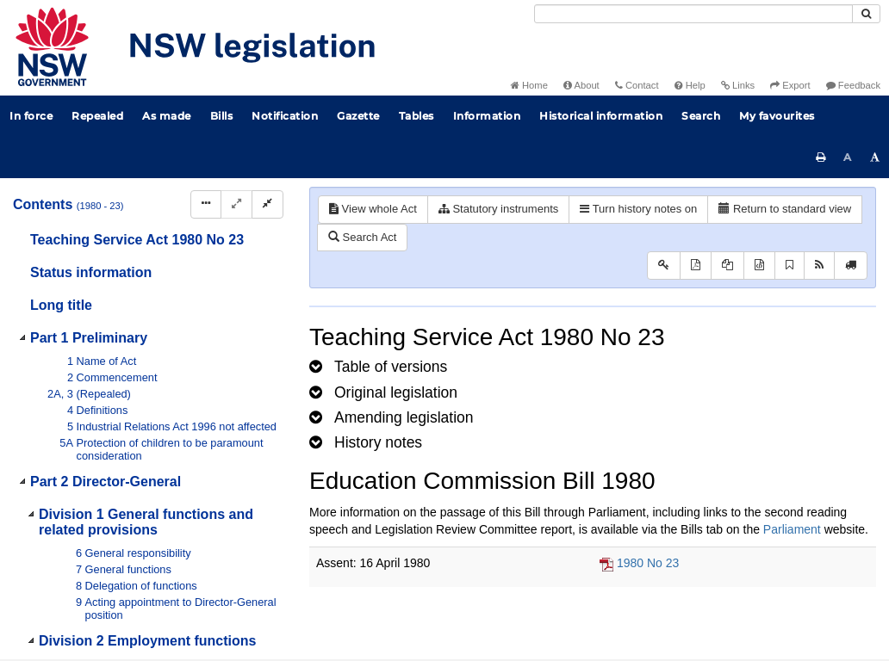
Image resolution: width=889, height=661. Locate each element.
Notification (285, 115)
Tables (416, 115)
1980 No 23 (648, 563)
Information (487, 115)
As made (166, 115)
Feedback (853, 85)
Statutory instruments (498, 208)
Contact (637, 85)
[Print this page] (821, 157)
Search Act (362, 237)
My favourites (777, 115)
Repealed (97, 115)
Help (690, 85)
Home (529, 85)
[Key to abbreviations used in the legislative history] (664, 265)
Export (790, 85)
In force (31, 115)
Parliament (792, 529)
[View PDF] (696, 265)
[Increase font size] (875, 157)
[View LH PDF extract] (727, 265)
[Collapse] (267, 204)
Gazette (358, 115)
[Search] (693, 13)
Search (700, 115)
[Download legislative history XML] (759, 265)
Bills (221, 115)
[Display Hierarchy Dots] (205, 204)
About (581, 85)
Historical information (600, 115)
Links (738, 85)
